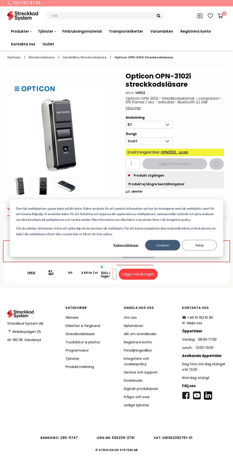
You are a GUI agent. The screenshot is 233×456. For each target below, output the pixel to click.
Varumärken (161, 31)
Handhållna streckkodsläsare (84, 57)
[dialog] (116, 228)
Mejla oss (194, 323)
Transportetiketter (126, 31)
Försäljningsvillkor (138, 350)
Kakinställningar (126, 245)
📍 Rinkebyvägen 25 (24, 331)
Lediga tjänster (136, 405)
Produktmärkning (80, 366)
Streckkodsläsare (41, 57)
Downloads (133, 380)
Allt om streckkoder (140, 333)
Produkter (20, 31)
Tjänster (45, 31)
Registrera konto (195, 31)
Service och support (141, 372)
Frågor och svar (137, 396)
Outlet (48, 44)
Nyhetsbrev (133, 325)
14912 (31, 272)
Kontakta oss (23, 44)
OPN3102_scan (174, 152)
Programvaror (77, 350)
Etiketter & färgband (83, 325)
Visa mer (133, 108)
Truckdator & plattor (83, 342)
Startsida (13, 57)
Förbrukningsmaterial (82, 31)
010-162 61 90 (24, 3)
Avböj (199, 245)
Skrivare (72, 317)
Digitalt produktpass (141, 388)
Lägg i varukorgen (138, 274)
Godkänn (162, 245)
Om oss (130, 317)
